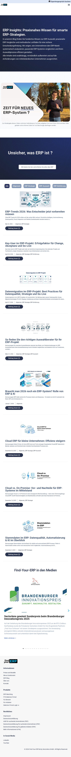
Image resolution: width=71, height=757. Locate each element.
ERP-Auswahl (44, 186)
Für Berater (7, 700)
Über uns (6, 681)
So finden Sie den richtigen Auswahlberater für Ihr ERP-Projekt (33, 341)
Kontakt (6, 683)
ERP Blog (6, 678)
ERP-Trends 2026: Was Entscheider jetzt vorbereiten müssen (35, 213)
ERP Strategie (30, 186)
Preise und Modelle (9, 673)
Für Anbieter (7, 702)
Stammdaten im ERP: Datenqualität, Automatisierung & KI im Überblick (35, 539)
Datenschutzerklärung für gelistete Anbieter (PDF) (19, 727)
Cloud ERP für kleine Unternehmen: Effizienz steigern (35, 440)
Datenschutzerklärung (10, 719)
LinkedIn (6, 740)
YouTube (6, 743)
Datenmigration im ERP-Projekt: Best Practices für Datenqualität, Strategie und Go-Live (33, 292)
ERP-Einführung (60, 186)
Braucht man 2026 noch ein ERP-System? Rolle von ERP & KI (34, 392)
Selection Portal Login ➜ (11, 705)
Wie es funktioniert (9, 675)
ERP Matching (8, 694)
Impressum (7, 716)
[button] (68, 4)
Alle (7, 186)
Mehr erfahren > (10, 638)
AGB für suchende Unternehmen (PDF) (15, 721)
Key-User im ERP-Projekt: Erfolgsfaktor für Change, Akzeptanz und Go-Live (34, 244)
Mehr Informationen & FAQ (12, 729)
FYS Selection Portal (9, 697)
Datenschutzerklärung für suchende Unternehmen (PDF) (21, 724)
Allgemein (16, 186)
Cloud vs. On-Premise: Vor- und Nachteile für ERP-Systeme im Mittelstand (33, 489)
